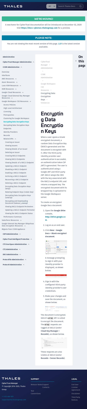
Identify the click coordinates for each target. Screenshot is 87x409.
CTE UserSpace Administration (16, 244)
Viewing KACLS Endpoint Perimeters (19, 206)
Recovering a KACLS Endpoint (16, 179)
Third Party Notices (76, 398)
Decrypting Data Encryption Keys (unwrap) (18, 196)
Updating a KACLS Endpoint (16, 166)
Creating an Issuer (12, 142)
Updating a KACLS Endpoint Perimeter (20, 210)
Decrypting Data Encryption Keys (16, 125)
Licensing (7, 111)
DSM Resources (9, 89)
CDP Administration (12, 234)
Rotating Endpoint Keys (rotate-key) (19, 192)
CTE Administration (12, 249)
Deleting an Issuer (12, 152)
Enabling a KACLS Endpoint (15, 173)
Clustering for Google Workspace (16, 118)
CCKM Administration (12, 67)
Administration (8, 57)
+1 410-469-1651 (8, 396)
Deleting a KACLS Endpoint (15, 183)
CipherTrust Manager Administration (18, 62)
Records (7, 135)
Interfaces (6, 75)
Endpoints (7, 128)
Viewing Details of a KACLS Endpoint (19, 162)
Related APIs (10, 139)
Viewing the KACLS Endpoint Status (19, 213)
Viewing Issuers (11, 145)
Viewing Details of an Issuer (16, 149)
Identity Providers (11, 132)
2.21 (60, 43)
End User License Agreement (76, 387)
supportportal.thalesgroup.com (14, 399)
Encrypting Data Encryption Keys (16, 122)
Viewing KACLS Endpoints (15, 159)
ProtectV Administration (14, 264)
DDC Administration (12, 254)
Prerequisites (9, 115)
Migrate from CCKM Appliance (13, 229)
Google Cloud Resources (13, 92)
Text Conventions (36, 391)
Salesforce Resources (12, 220)
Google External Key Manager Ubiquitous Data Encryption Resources (18, 224)
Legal (74, 378)
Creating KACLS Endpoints (15, 156)
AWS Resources (9, 79)
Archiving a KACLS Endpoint (16, 176)
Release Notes (36, 384)
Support (35, 378)
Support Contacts (45, 385)
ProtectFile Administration (15, 259)
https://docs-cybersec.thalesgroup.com (39, 27)
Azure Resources (10, 82)
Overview (5, 72)
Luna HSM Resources (11, 85)
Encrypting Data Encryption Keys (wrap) (18, 187)
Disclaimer (76, 393)
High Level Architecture (13, 108)
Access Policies (10, 105)
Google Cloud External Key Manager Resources (16, 97)
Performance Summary (13, 217)
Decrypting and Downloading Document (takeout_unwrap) (16, 202)
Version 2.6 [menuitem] (45, 103)
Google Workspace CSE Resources (16, 101)
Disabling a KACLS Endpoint (16, 169)
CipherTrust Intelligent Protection (17, 239)
